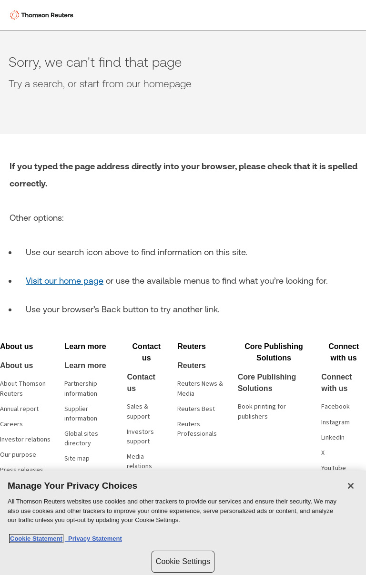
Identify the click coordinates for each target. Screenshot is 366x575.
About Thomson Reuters (23, 388)
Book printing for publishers (262, 411)
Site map (77, 458)
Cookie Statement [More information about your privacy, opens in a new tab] (36, 538)
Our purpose (18, 455)
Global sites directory (81, 438)
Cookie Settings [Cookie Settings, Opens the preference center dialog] (183, 561)
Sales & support (138, 411)
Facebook (335, 406)
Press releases (21, 470)
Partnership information (80, 388)
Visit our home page (64, 281)
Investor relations (25, 439)
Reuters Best (196, 409)
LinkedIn (333, 437)
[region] (183, 523)
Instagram (335, 422)
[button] (16, 346)
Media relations (139, 461)
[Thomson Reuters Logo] (43, 15)
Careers (11, 424)
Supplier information (80, 413)
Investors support (140, 436)
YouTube (333, 468)
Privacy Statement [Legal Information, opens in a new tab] (93, 538)
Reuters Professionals (197, 429)
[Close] (350, 485)
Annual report (19, 409)
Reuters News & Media (200, 388)
